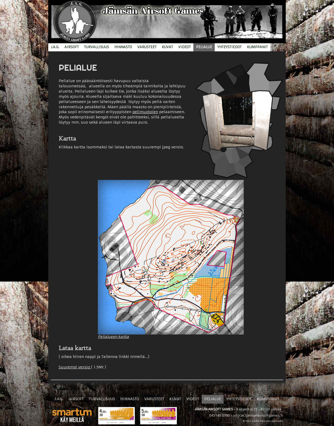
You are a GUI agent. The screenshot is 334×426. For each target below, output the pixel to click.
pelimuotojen (145, 111)
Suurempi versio (75, 367)
